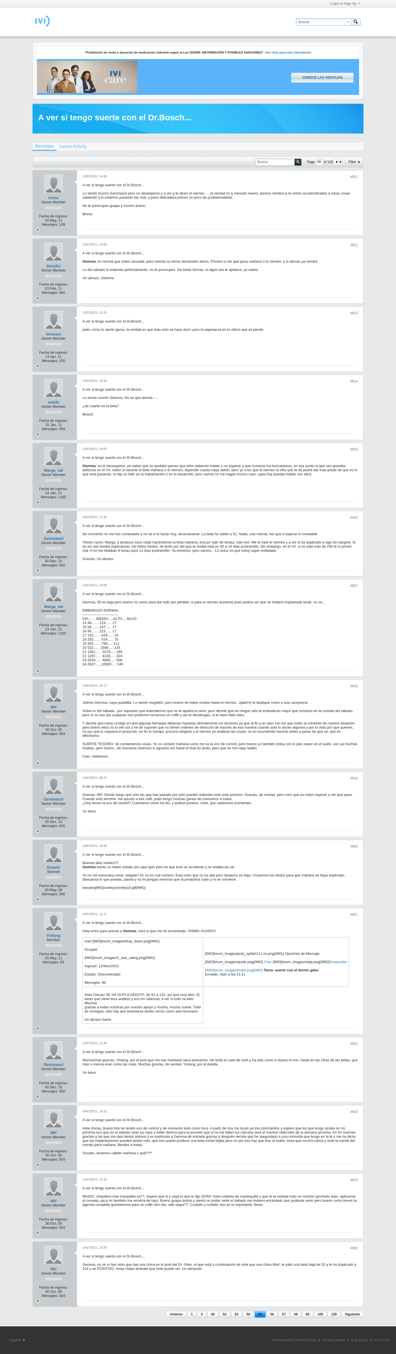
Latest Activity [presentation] (73, 146)
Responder (338, 962)
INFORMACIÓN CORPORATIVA (294, 1340)
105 (320, 1314)
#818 (354, 686)
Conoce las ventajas (322, 77)
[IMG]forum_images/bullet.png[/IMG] (234, 970)
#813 (354, 313)
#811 (354, 177)
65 (307, 1314)
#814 (354, 381)
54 (248, 1314)
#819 (354, 778)
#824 (354, 1180)
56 (272, 1314)
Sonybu (53, 266)
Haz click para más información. (288, 52)
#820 (354, 846)
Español (17, 1340)
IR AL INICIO (359, 1340)
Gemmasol (53, 538)
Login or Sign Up (345, 4)
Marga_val (53, 470)
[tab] (44, 147)
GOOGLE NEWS (333, 1340)
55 (260, 1314)
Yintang (54, 935)
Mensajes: (50, 224)
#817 (354, 586)
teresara (53, 334)
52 (224, 1314)
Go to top (382, 1340)
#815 (354, 449)
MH (53, 707)
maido (53, 402)
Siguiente (352, 1314)
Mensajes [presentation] (44, 146)
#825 (354, 1248)
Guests (53, 867)
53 (236, 1314)
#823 (354, 1112)
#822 (354, 1044)
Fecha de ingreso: (53, 216)
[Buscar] (323, 22)
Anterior (176, 1314)
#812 (354, 245)
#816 (354, 517)
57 (284, 1314)
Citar (268, 962)
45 (213, 1314)
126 (334, 1314)
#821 (354, 914)
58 (296, 1314)
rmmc (53, 198)
